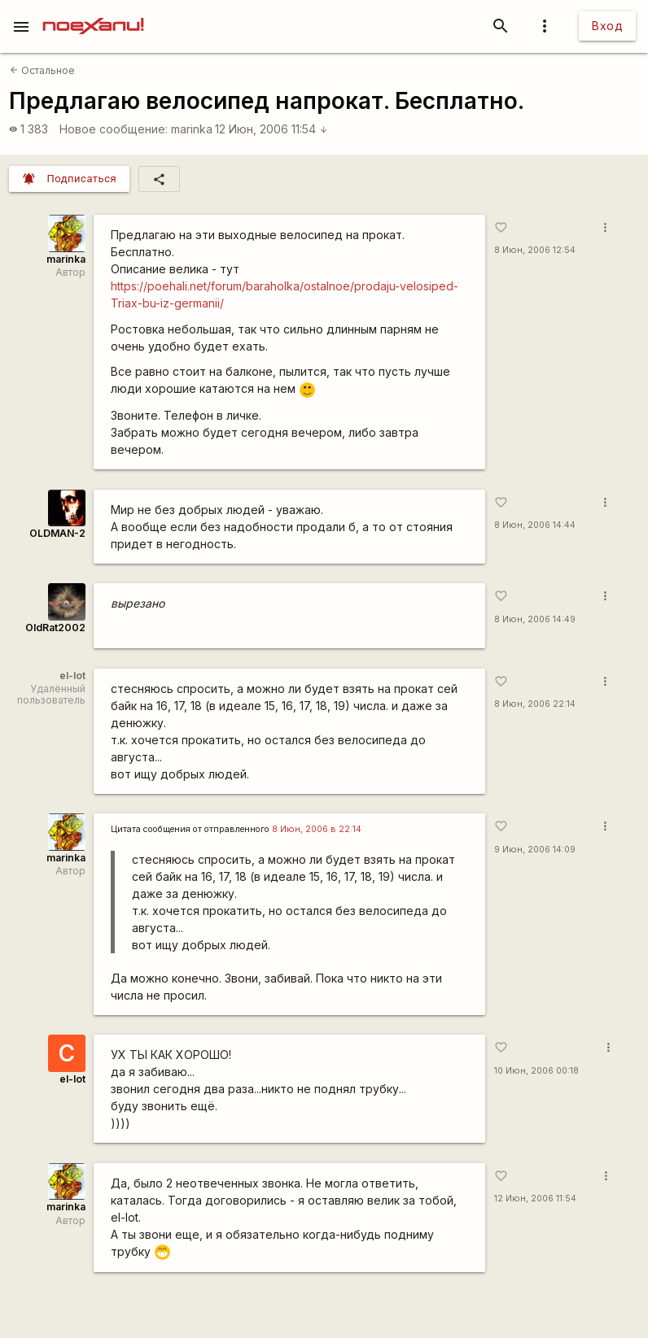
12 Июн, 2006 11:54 (271, 129)
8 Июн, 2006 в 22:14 (316, 829)
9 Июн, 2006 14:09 (535, 849)
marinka (191, 129)
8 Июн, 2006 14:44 (535, 525)
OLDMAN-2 (57, 533)
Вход (607, 26)
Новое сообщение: (113, 129)
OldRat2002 (55, 627)
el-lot (72, 1079)
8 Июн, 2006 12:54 (535, 250)
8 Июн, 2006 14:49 (535, 619)
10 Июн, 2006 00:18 (536, 1071)
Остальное (42, 70)
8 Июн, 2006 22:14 (535, 704)
